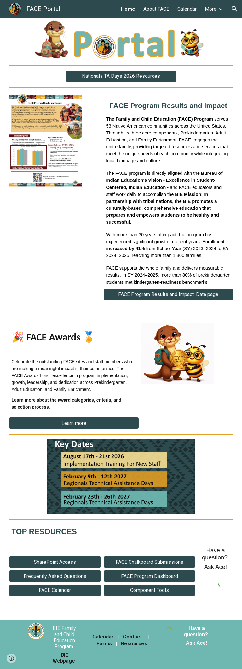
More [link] (210, 9)
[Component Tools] (149, 590)
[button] (234, 8)
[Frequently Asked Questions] (55, 576)
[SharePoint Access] (55, 562)
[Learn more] (73, 423)
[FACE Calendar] (55, 590)
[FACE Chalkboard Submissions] (149, 562)
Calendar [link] (187, 9)
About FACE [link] (156, 9)
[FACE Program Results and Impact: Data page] (168, 294)
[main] (168, 191)
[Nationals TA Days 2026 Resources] (121, 76)
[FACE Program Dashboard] (149, 576)
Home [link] (128, 9)
